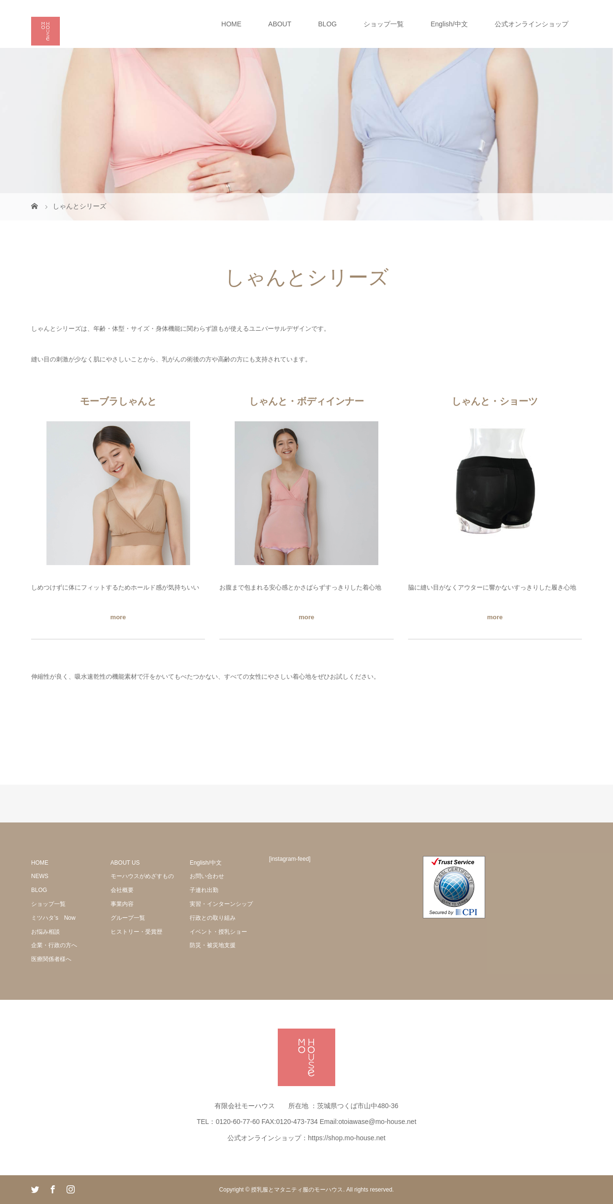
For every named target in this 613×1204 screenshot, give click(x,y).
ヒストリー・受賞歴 (136, 931)
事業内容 (122, 904)
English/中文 (449, 24)
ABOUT (279, 24)
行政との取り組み (213, 918)
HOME (231, 24)
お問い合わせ (207, 876)
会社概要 (122, 890)
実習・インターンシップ (221, 904)
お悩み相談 (45, 931)
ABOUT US (125, 862)
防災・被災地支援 (213, 945)
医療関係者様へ (51, 959)
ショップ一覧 (383, 24)
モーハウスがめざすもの (142, 876)
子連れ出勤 (204, 890)
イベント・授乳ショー (218, 931)
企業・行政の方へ (54, 945)
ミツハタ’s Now (53, 918)
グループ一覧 (128, 918)
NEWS (39, 876)
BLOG (327, 24)
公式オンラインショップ (531, 24)
